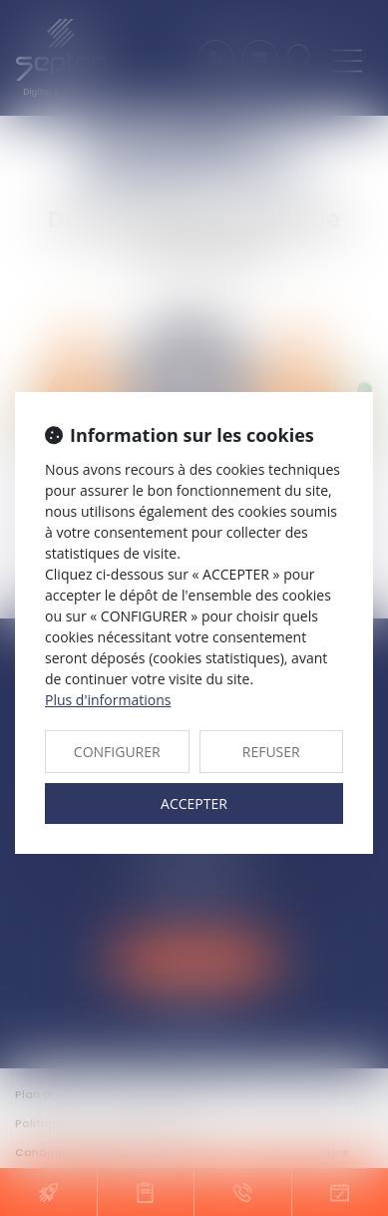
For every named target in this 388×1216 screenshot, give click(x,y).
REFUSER (271, 751)
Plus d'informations (108, 699)
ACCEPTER (194, 803)
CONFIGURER (117, 751)
